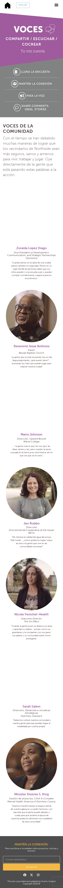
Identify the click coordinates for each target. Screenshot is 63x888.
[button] (56, 5)
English (23, 5)
